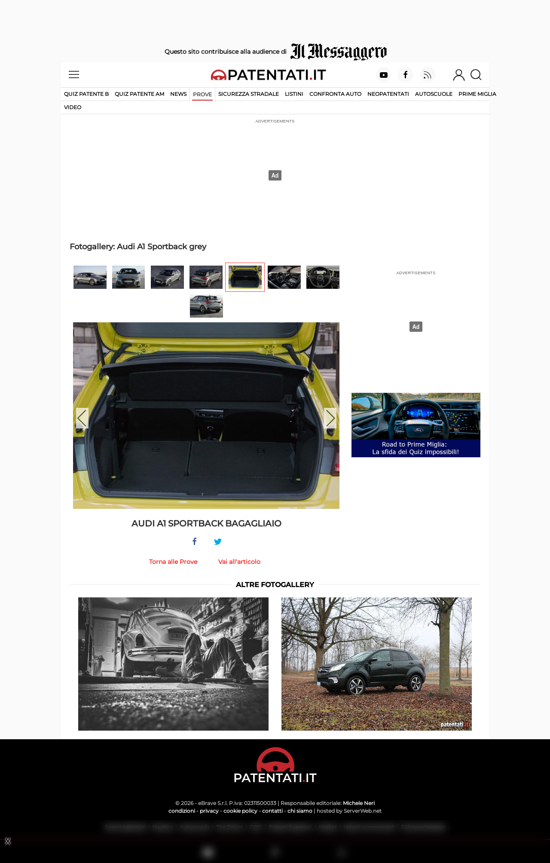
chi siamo (299, 811)
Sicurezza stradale (248, 94)
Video (72, 107)
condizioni (181, 811)
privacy (209, 811)
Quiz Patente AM (139, 94)
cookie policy (240, 811)
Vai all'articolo (239, 562)
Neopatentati (388, 94)
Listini (294, 94)
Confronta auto (335, 94)
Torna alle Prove (173, 562)
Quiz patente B (86, 94)
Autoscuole (433, 94)
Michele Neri (359, 803)
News (178, 94)
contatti (272, 811)
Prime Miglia (477, 94)
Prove (202, 94)
